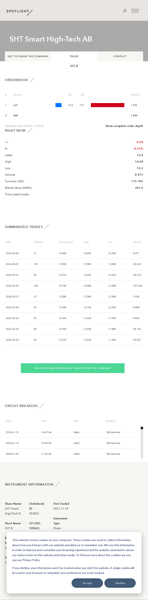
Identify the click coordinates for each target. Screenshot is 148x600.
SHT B (74, 65)
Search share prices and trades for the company (72, 368)
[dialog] (74, 562)
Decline (120, 583)
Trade (74, 56)
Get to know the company (28, 56)
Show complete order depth (124, 126)
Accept (87, 583)
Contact (120, 56)
